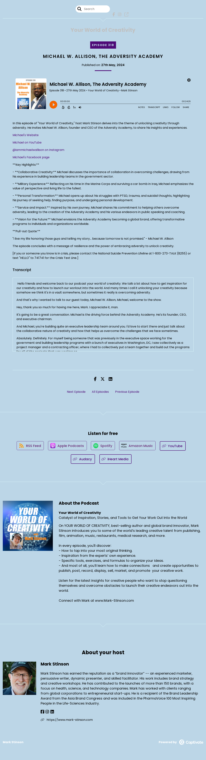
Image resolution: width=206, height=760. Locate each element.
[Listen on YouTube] (174, 446)
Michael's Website (26, 136)
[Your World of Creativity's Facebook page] (113, 15)
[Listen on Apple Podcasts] (66, 446)
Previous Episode (127, 392)
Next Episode (76, 392)
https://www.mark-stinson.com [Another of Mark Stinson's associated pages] (67, 720)
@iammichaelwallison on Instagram (38, 150)
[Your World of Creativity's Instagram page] (119, 15)
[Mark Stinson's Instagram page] (46, 712)
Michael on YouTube (27, 143)
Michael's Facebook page (31, 158)
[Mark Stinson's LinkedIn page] (51, 712)
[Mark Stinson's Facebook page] (42, 712)
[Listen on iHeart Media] (115, 460)
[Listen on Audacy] (83, 460)
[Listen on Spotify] (103, 446)
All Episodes (100, 392)
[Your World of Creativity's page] (125, 15)
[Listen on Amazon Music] (138, 446)
